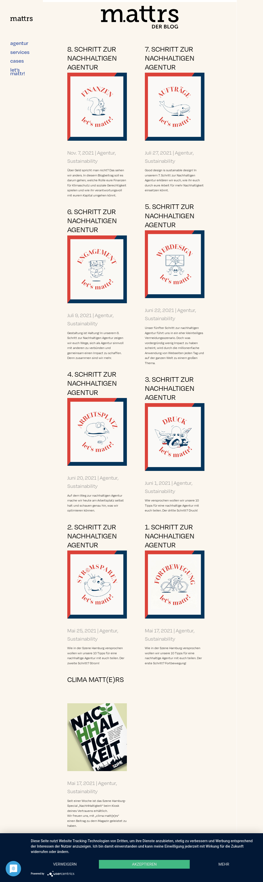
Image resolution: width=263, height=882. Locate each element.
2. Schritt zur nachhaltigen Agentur (92, 535)
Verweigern (65, 864)
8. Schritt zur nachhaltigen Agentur (92, 57)
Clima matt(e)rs (95, 679)
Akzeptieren (144, 864)
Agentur (106, 152)
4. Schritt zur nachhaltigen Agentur (92, 382)
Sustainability (82, 160)
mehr (224, 864)
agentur (19, 38)
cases (17, 56)
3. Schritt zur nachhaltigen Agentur (169, 388)
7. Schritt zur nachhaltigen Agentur (169, 57)
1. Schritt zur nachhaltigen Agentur (169, 535)
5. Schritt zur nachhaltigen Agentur (169, 215)
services (20, 47)
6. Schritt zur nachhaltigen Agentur (92, 220)
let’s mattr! (17, 66)
